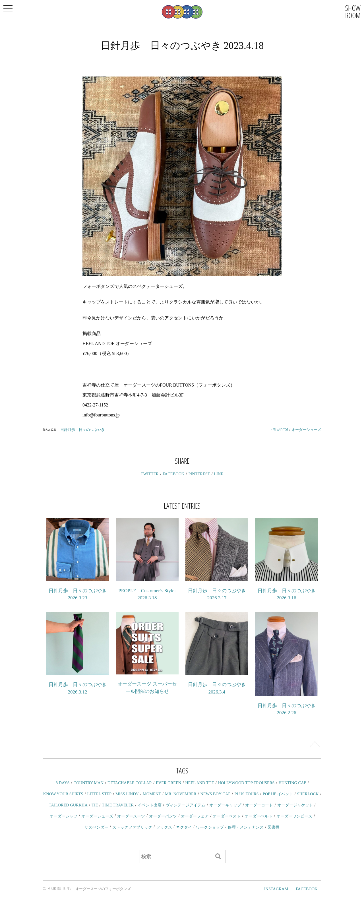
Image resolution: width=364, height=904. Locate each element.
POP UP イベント (278, 794)
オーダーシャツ (63, 816)
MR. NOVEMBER (180, 794)
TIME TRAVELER (118, 805)
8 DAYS (63, 783)
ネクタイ (184, 827)
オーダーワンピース (294, 816)
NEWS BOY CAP (215, 794)
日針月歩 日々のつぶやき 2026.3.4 (217, 688)
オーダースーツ (131, 816)
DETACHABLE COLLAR (129, 783)
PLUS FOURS (246, 794)
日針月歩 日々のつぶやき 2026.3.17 (217, 594)
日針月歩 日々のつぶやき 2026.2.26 (287, 709)
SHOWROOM (353, 11)
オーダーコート (259, 805)
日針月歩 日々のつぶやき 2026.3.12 (78, 688)
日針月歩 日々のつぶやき (82, 429)
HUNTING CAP (292, 783)
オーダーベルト (258, 816)
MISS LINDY (127, 794)
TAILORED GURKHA (68, 805)
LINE (219, 474)
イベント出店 (150, 805)
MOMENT (152, 794)
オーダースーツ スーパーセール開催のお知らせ (147, 687)
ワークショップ (210, 827)
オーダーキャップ (225, 805)
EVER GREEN (168, 783)
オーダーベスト (227, 816)
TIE (95, 805)
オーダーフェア (195, 816)
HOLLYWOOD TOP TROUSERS (246, 783)
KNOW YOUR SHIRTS (63, 794)
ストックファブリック (132, 827)
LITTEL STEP (99, 794)
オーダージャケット (295, 805)
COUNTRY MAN (89, 783)
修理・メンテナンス (246, 827)
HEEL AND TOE (279, 429)
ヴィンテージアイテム (185, 805)
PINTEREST (199, 474)
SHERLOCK (308, 794)
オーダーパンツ (163, 816)
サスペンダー (96, 827)
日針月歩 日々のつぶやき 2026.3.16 (287, 594)
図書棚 (274, 827)
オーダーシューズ (306, 429)
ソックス (164, 827)
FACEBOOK (174, 474)
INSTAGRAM (276, 889)
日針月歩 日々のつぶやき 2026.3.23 (78, 594)
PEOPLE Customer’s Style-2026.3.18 (147, 594)
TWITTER (150, 474)
